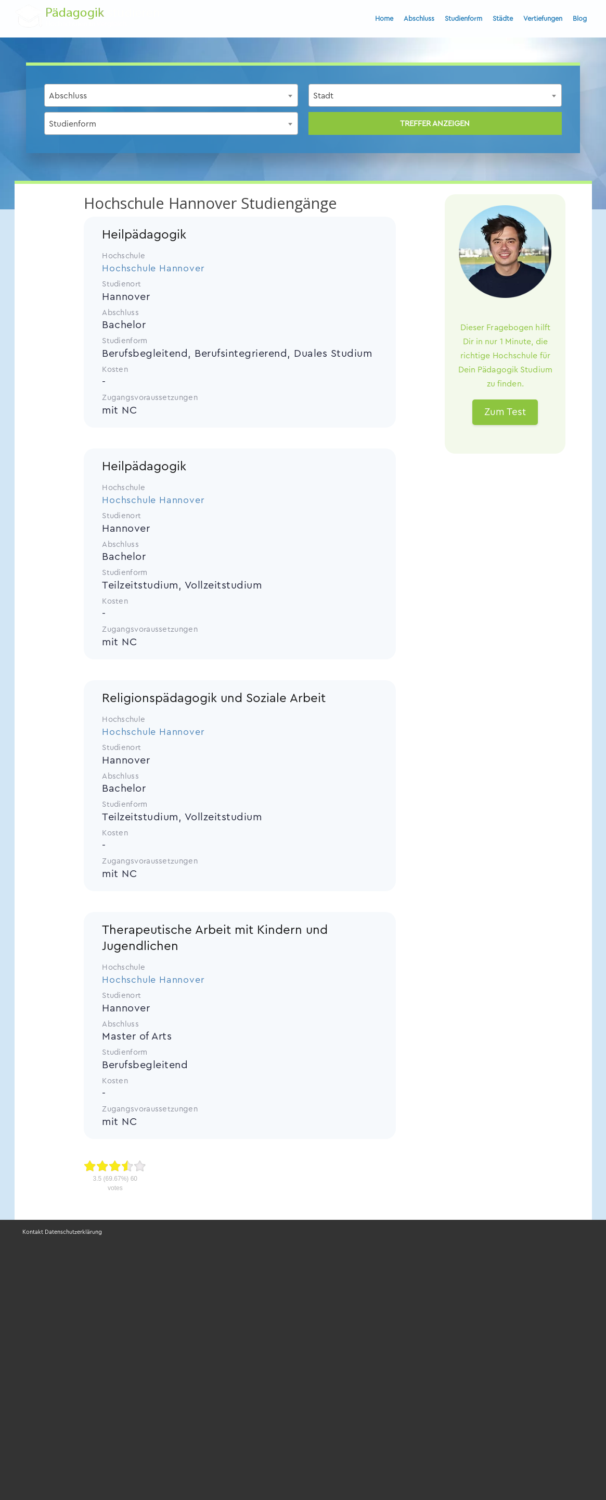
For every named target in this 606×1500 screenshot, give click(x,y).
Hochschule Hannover (153, 268)
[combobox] (171, 95)
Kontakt (32, 1232)
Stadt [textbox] (323, 96)
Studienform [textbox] (72, 124)
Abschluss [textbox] (68, 96)
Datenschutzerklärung (73, 1232)
